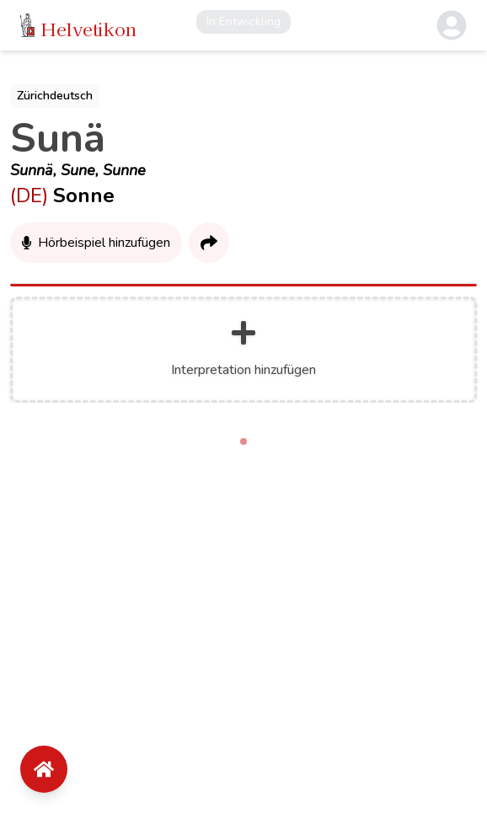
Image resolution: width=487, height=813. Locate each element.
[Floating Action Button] (43, 769)
